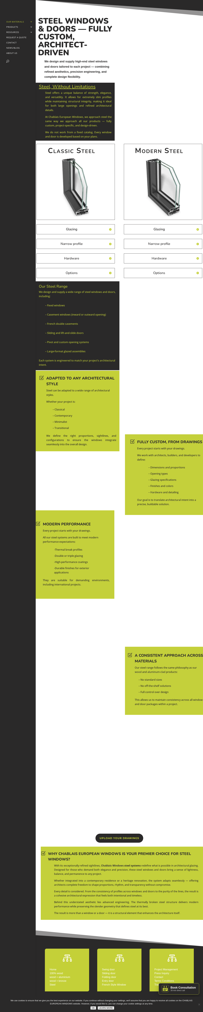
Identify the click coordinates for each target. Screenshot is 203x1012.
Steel (52, 984)
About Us (11, 53)
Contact (11, 43)
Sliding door (108, 973)
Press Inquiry (161, 973)
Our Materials (15, 22)
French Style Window (114, 984)
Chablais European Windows (66, 117)
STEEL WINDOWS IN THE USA (119, 906)
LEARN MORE (106, 1008)
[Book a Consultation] (179, 989)
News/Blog (13, 48)
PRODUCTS (12, 27)
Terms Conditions (164, 981)
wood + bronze (58, 981)
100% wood (56, 973)
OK (93, 1008)
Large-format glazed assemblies (66, 351)
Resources (12, 32)
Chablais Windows (138, 878)
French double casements (62, 324)
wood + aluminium (60, 977)
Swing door (108, 969)
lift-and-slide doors (72, 333)
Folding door (109, 977)
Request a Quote (16, 37)
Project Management (166, 969)
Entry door (108, 981)
